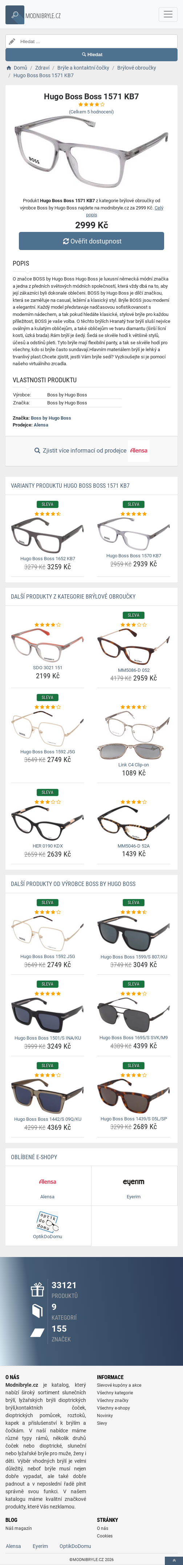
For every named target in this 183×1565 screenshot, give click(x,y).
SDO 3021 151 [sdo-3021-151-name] (47, 667)
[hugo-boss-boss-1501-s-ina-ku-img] (47, 1015)
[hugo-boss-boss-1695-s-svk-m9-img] (133, 1015)
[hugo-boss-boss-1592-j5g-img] (47, 728)
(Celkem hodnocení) (91, 112)
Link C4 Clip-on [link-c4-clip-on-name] (133, 764)
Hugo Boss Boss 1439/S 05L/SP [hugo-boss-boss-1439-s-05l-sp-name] (134, 1118)
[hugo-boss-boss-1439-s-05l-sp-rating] (133, 1075)
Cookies (105, 1536)
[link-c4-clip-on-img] (133, 735)
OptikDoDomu (75, 1546)
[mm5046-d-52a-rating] (133, 802)
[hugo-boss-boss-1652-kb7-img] (47, 535)
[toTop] (174, 1561)
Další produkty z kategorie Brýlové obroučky (73, 596)
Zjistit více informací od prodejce (91, 451)
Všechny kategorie (115, 1392)
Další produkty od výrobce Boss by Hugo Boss (73, 884)
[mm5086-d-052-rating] (133, 625)
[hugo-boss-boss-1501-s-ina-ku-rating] (47, 994)
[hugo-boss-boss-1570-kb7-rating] (133, 514)
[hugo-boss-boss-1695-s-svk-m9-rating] (133, 994)
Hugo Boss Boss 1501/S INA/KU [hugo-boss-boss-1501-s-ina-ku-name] (48, 1038)
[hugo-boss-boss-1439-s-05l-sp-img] (133, 1096)
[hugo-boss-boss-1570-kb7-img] (133, 533)
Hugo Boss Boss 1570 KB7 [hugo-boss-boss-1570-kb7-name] (133, 555)
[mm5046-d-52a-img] (133, 823)
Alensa (41, 425)
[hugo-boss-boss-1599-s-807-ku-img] (133, 934)
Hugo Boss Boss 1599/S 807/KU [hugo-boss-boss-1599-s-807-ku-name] (134, 957)
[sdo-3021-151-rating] (47, 625)
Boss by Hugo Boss (51, 418)
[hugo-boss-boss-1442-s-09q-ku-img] (47, 1096)
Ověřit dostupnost (91, 241)
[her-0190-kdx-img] (47, 823)
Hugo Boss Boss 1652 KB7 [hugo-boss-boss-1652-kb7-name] (47, 558)
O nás (102, 1528)
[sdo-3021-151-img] (47, 645)
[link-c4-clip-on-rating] (133, 707)
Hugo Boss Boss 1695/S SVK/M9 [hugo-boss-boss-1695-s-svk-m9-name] (133, 1037)
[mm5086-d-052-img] (133, 646)
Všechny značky (113, 1400)
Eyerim (40, 1546)
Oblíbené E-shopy (34, 1157)
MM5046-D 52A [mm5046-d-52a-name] (134, 846)
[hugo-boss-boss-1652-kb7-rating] (47, 514)
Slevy (102, 1423)
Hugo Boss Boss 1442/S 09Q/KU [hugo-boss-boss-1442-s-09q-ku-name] (47, 1119)
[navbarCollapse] (168, 14)
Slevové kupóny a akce (119, 1385)
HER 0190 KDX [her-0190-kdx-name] (48, 846)
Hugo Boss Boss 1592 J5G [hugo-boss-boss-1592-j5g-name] (47, 751)
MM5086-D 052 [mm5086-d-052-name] (134, 670)
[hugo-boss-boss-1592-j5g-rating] (47, 707)
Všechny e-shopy (113, 1408)
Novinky (105, 1415)
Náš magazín (18, 1528)
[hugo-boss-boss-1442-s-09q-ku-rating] (47, 1075)
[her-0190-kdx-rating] (47, 802)
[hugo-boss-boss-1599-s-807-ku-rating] (133, 912)
